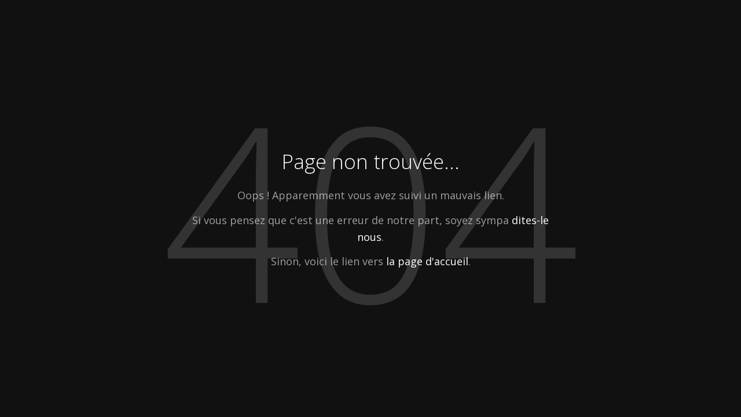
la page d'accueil (427, 261)
